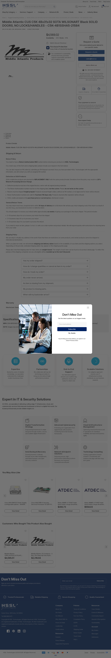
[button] (88, 307)
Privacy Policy (74, 340)
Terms (67, 340)
